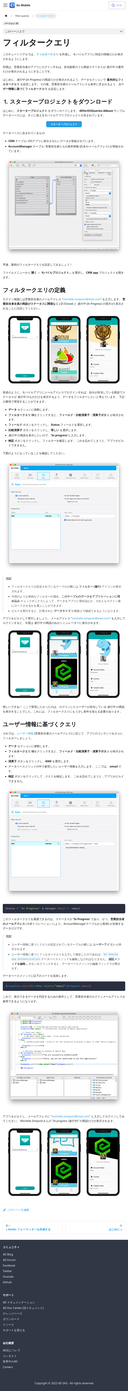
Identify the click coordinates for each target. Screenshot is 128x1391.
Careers (8, 1367)
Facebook (9, 1265)
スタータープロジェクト (64, 124)
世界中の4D (10, 1361)
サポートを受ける (14, 1330)
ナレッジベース (12, 1313)
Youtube (8, 1277)
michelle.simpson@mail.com (81, 299)
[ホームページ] (6, 16)
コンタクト (10, 1356)
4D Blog (8, 1254)
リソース (8, 1325)
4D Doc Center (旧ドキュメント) (23, 1308)
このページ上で (15, 31)
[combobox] (117, 5)
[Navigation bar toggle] (5, 5)
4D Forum (9, 1260)
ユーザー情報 (25, 733)
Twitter (7, 1271)
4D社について (11, 1350)
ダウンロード (11, 1319)
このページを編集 (16, 1210)
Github (7, 1282)
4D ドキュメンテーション (19, 1302)
